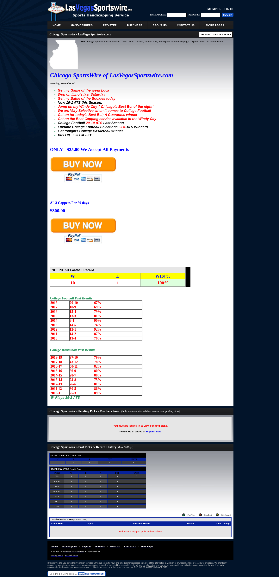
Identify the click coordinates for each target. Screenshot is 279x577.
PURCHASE (134, 25)
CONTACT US (186, 25)
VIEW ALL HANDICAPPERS (215, 34)
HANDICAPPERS (82, 25)
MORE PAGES (215, 25)
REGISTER (110, 25)
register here (153, 431)
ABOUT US (159, 25)
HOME (57, 25)
